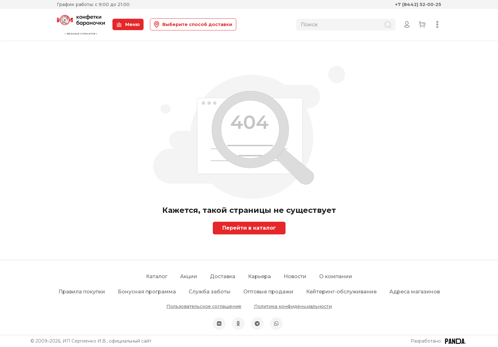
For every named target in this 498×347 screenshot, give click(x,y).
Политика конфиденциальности (293, 306)
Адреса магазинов (414, 292)
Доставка (222, 276)
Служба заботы (210, 292)
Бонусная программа (147, 292)
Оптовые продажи (268, 292)
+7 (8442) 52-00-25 (418, 4)
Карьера (259, 276)
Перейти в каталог (249, 228)
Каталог (156, 276)
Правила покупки (81, 292)
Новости (295, 276)
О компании (335, 276)
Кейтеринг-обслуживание (341, 292)
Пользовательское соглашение (203, 306)
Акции (188, 276)
